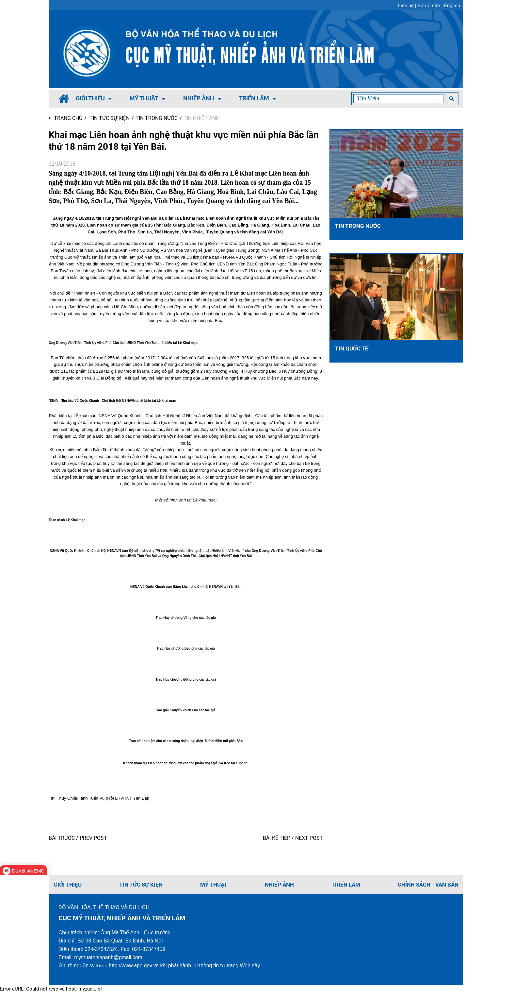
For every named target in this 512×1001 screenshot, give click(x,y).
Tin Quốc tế (352, 349)
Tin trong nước (157, 118)
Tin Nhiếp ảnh (201, 118)
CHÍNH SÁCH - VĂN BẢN (425, 891)
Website (99, 973)
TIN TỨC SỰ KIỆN (109, 118)
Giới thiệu (94, 98)
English (452, 5)
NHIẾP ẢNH (202, 98)
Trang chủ (65, 118)
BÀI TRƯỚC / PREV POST (78, 845)
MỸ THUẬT (147, 98)
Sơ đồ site (429, 5)
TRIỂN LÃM (257, 98)
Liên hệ (406, 5)
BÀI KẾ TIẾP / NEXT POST (293, 845)
